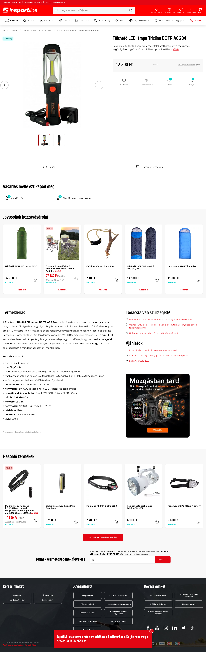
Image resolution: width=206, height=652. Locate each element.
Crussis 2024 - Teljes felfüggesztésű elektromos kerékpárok (158, 355)
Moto (64, 20)
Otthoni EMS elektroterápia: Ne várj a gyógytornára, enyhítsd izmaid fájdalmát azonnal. (163, 326)
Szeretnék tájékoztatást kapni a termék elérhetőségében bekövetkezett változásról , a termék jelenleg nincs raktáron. (129, 552)
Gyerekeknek (139, 20)
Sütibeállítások (31, 645)
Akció (195, 20)
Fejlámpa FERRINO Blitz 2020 (101, 506)
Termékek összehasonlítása (103, 537)
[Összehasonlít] (35, 280)
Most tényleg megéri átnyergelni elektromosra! (153, 350)
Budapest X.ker (17, 597)
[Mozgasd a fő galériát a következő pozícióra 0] (44, 140)
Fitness (11, 20)
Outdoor (82, 20)
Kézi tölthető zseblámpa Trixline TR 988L (139, 507)
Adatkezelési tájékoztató (13, 645)
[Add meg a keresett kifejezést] (89, 10)
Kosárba (21, 289)
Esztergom (47, 597)
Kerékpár (46, 20)
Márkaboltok (59, 2)
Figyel (163, 559)
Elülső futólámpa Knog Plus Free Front (60, 507)
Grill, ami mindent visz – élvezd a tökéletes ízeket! (154, 333)
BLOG (47, 2)
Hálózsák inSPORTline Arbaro (183, 266)
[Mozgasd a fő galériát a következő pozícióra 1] (59, 140)
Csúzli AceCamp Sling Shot (100, 266)
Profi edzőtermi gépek (169, 20)
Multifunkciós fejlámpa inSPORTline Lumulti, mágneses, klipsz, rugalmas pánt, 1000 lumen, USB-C (21, 509)
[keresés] (130, 10)
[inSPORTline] (20, 10)
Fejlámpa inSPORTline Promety (184, 506)
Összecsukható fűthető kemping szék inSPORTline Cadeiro (60, 268)
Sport (28, 20)
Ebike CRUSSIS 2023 (139, 361)
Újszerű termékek (12, 2)
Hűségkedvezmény (33, 2)
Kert (119, 20)
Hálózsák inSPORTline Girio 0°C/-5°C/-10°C (141, 267)
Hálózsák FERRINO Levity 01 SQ (21, 266)
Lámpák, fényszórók (31, 30)
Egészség (102, 20)
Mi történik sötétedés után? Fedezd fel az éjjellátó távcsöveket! (160, 319)
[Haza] (4, 30)
